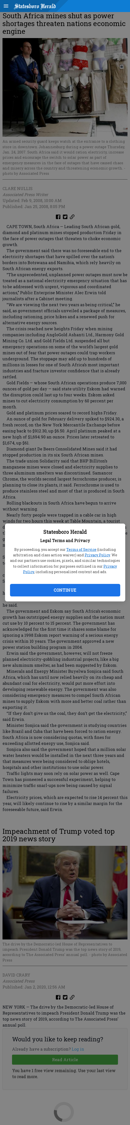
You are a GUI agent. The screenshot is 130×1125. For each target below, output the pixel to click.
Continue (65, 590)
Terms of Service (81, 549)
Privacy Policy (97, 555)
